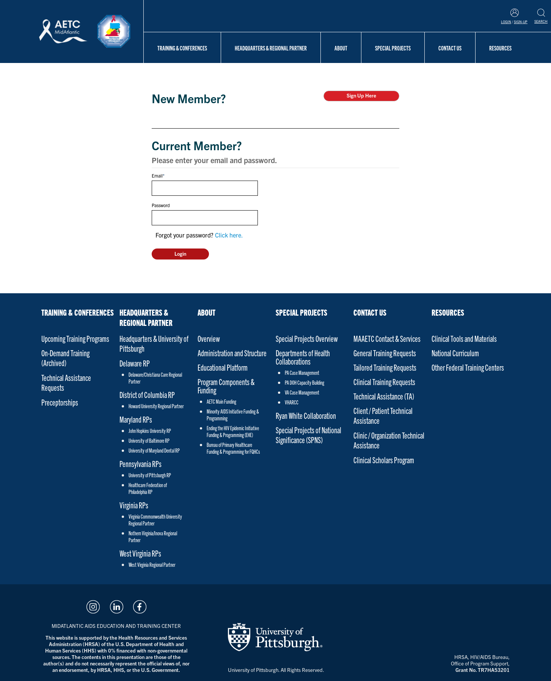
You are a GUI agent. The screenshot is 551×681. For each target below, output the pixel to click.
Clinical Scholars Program (383, 460)
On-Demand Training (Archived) (65, 358)
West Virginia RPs (140, 553)
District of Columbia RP (147, 394)
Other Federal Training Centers (468, 367)
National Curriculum (455, 353)
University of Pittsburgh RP (150, 475)
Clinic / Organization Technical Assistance (388, 440)
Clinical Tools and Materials (464, 338)
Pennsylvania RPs (140, 463)
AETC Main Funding (221, 401)
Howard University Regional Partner (156, 406)
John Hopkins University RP (150, 430)
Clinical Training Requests (384, 381)
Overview (209, 338)
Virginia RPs (133, 505)
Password (161, 205)
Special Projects (393, 48)
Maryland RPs (135, 419)
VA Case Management (302, 392)
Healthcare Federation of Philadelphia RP (148, 488)
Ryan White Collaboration (306, 415)
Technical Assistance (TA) (383, 396)
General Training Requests (384, 353)
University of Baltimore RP (149, 440)
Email (157, 175)
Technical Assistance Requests (66, 382)
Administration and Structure (232, 353)
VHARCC (291, 402)
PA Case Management (302, 372)
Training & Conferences (182, 48)
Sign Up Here (361, 95)
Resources (500, 48)
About (340, 48)
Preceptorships (59, 402)
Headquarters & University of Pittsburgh (153, 343)
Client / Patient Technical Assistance (383, 415)
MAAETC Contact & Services (387, 338)
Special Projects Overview (307, 338)
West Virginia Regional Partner (152, 564)
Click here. (229, 235)
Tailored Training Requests (384, 367)
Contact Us (450, 48)
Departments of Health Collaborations (303, 357)
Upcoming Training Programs (75, 338)
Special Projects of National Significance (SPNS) (308, 435)
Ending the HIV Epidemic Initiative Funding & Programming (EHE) (233, 431)
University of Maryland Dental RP (154, 450)
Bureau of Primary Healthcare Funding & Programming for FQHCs (233, 448)
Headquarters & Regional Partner (271, 48)
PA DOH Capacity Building (304, 382)
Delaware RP (134, 363)
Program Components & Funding (226, 385)
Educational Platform (223, 367)
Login (506, 21)
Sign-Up (520, 21)
